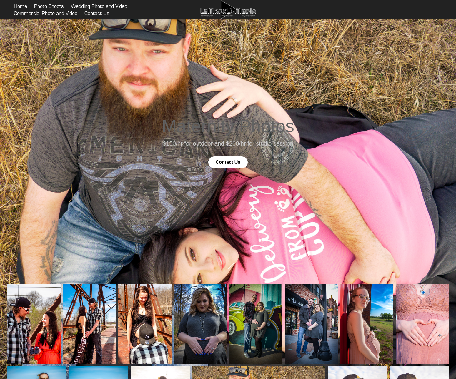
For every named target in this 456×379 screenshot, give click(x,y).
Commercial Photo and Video (45, 13)
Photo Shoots (49, 6)
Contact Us (96, 13)
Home (20, 6)
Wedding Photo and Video (99, 6)
